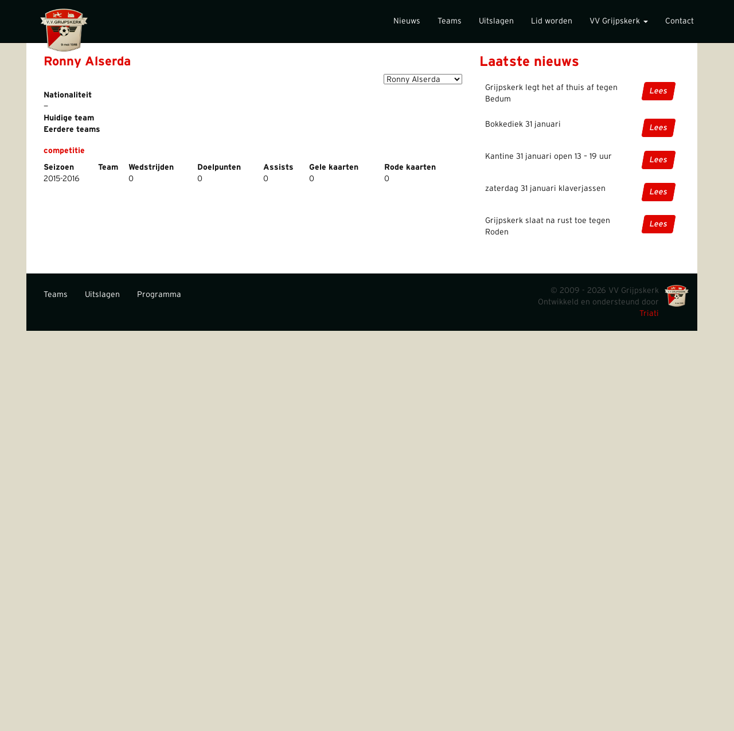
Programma (159, 295)
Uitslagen (496, 21)
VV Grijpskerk (618, 21)
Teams (450, 21)
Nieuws (406, 21)
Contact (679, 21)
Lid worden (551, 21)
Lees (658, 91)
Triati (649, 314)
